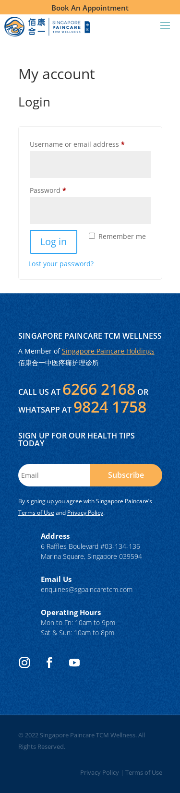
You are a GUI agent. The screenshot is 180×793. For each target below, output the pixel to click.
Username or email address (90, 143)
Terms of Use (36, 513)
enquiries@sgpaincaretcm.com (86, 589)
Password (63, 189)
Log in (53, 241)
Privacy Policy (85, 513)
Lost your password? (61, 263)
